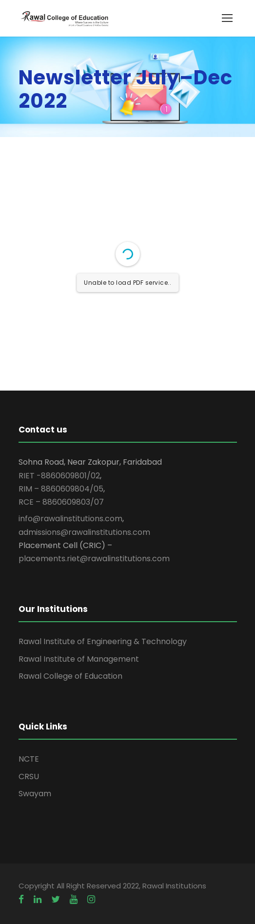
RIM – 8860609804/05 (61, 488)
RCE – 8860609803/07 (61, 502)
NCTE (29, 759)
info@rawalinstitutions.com (70, 518)
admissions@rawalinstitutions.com (84, 532)
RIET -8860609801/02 (59, 475)
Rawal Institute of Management (79, 659)
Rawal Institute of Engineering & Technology (103, 641)
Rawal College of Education (70, 676)
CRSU (29, 776)
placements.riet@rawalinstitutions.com (94, 558)
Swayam (35, 793)
